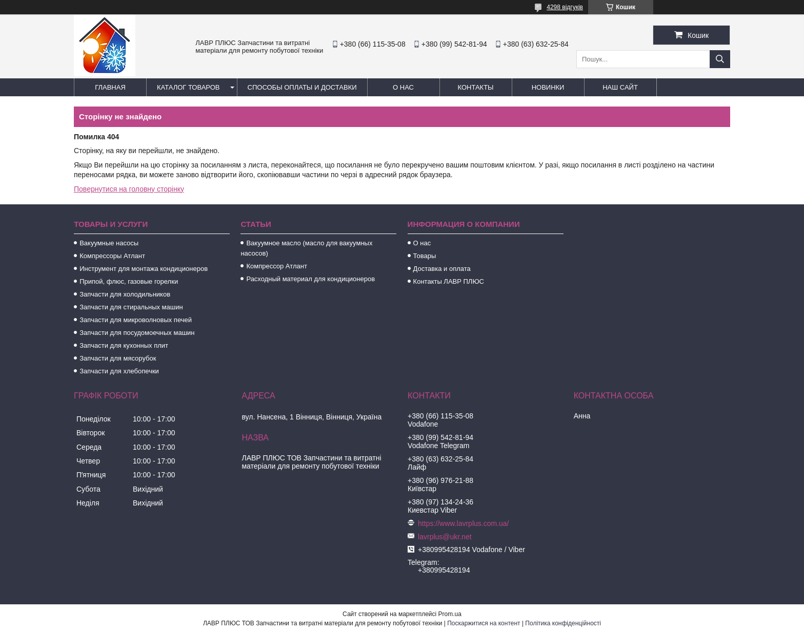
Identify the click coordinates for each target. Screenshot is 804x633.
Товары (424, 256)
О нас (403, 87)
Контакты (475, 87)
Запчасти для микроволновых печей (135, 320)
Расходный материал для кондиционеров (310, 279)
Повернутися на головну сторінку (129, 189)
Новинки (548, 87)
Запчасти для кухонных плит (123, 345)
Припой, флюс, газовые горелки (128, 281)
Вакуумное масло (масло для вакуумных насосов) (306, 248)
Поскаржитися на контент (483, 623)
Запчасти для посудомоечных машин (136, 332)
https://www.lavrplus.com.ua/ (463, 523)
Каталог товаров (188, 87)
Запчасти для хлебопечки (119, 371)
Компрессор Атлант (276, 266)
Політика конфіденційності (563, 623)
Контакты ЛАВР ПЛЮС (448, 281)
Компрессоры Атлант (112, 256)
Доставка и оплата (442, 268)
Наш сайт (620, 87)
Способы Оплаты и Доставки (302, 87)
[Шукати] (720, 59)
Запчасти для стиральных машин (131, 307)
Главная (110, 87)
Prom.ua (449, 614)
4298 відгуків (565, 7)
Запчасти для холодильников (124, 294)
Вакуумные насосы (108, 243)
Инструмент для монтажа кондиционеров (143, 268)
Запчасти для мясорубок (117, 358)
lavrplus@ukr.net (444, 537)
